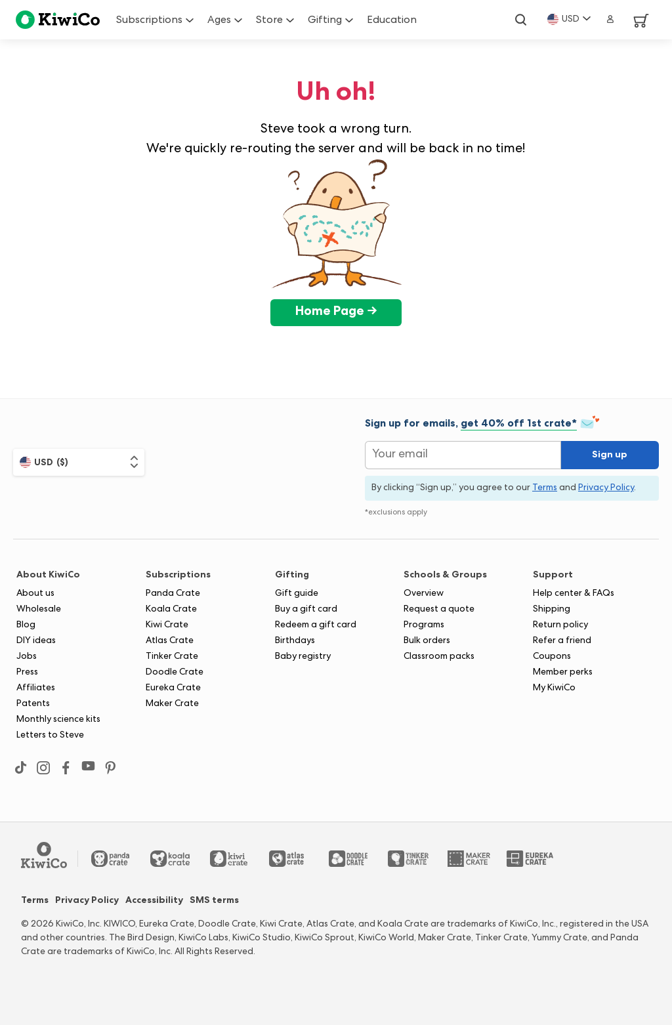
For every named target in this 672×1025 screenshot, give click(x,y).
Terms (35, 901)
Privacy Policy (87, 901)
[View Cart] (636, 19)
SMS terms (214, 901)
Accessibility (154, 901)
